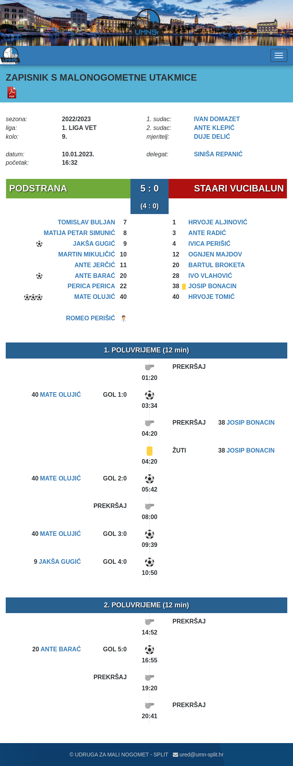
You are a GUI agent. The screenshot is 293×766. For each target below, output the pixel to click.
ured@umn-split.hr (198, 754)
